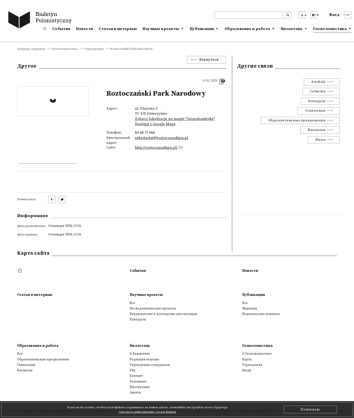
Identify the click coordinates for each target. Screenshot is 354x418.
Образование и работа (247, 28)
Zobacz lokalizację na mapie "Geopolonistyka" (175, 118)
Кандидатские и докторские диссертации (163, 314)
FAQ (132, 370)
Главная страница (31, 49)
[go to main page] (41, 20)
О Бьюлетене (140, 354)
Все (132, 303)
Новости (84, 28)
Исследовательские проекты (153, 308)
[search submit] (287, 15)
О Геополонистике (257, 354)
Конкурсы (316, 101)
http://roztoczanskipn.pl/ (156, 147)
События (61, 28)
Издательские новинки (261, 314)
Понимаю (310, 409)
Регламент (138, 381)
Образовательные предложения (297, 120)
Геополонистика (330, 28)
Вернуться (209, 59)
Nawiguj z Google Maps (155, 124)
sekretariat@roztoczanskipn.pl (161, 137)
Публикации (202, 28)
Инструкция (140, 387)
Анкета (135, 392)
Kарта (246, 359)
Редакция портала (144, 359)
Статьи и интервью (118, 28)
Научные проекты (161, 28)
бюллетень (292, 28)
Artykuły (318, 82)
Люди (320, 140)
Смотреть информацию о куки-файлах (147, 412)
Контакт (136, 376)
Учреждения (94, 49)
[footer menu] (20, 270)
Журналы (249, 308)
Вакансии (316, 130)
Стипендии (315, 111)
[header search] (248, 15)
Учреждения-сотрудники (150, 365)
